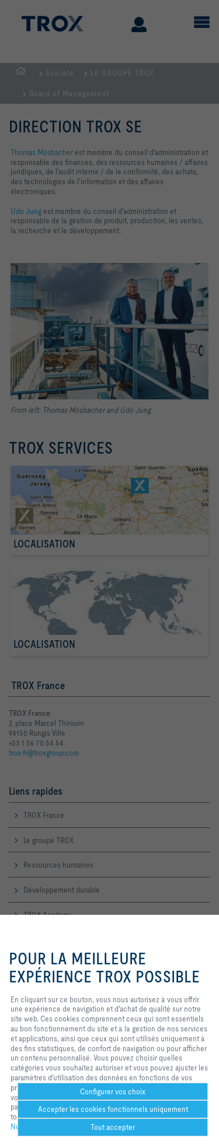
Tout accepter (113, 1127)
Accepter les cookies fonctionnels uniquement (113, 1109)
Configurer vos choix (112, 1091)
